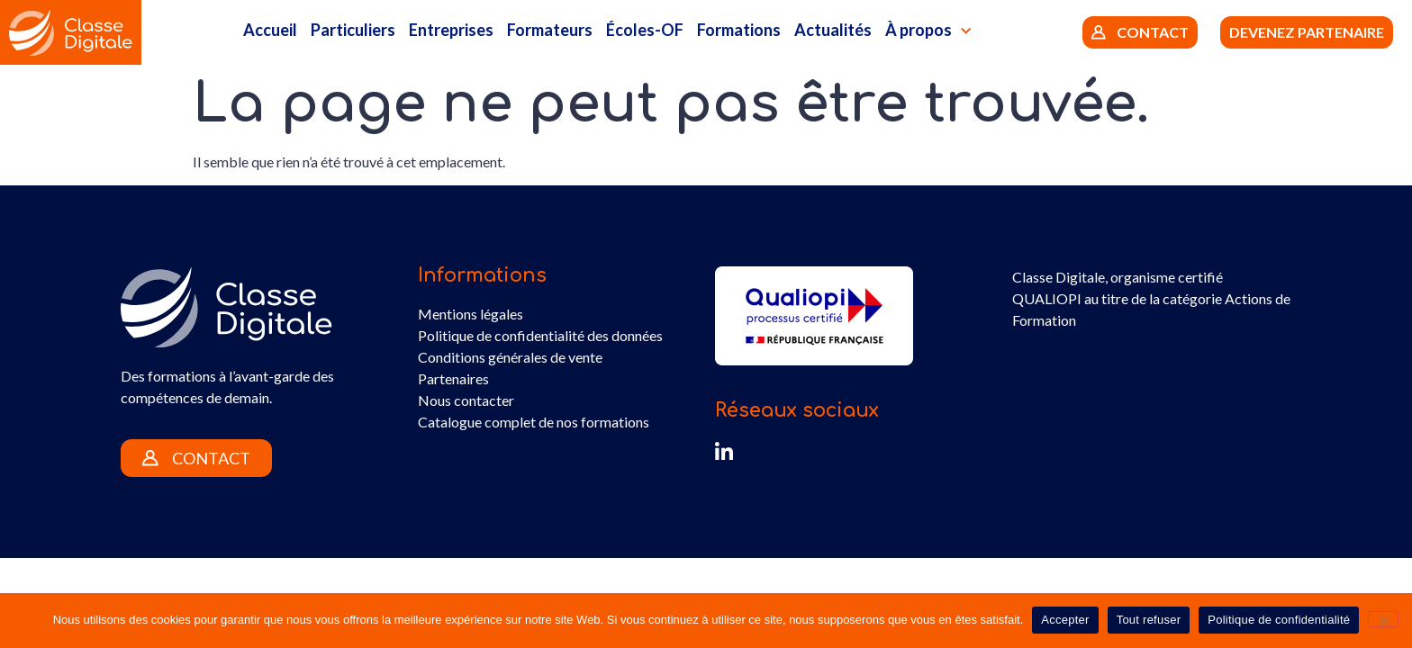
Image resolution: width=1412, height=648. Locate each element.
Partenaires (453, 378)
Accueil (270, 30)
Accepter (1065, 619)
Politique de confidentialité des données (540, 335)
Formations (739, 30)
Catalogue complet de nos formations (533, 421)
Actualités (833, 30)
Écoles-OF (644, 30)
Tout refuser (1149, 619)
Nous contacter (466, 400)
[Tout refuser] (1383, 619)
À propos (928, 32)
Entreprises (451, 30)
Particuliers (353, 30)
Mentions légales (470, 313)
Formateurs (550, 30)
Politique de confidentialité (1279, 619)
